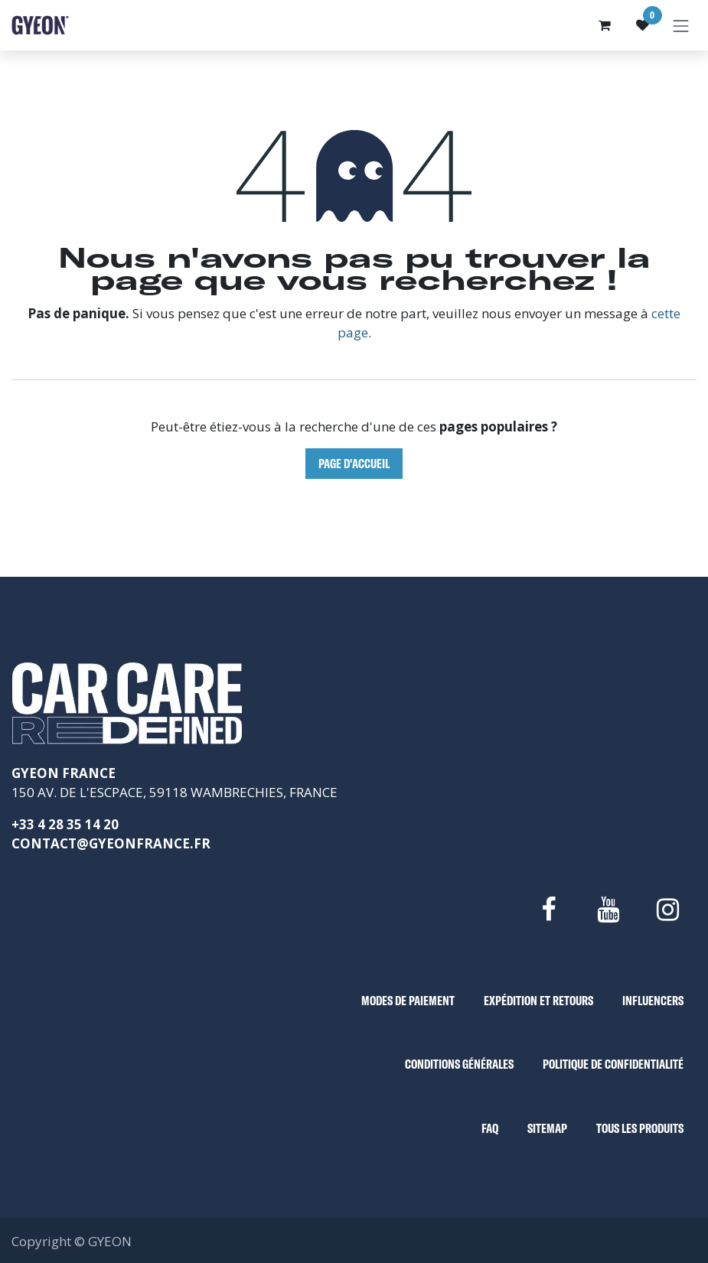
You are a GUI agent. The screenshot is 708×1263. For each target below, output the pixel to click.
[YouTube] (608, 910)
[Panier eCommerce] (605, 25)
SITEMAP (547, 1128)
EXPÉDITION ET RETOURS (538, 1000)
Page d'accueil (354, 463)
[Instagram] (668, 910)
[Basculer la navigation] (681, 25)
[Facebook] (548, 910)
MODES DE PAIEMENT (408, 1000)
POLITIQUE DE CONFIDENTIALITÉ (613, 1064)
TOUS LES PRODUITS (640, 1128)
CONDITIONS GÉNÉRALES (459, 1064)
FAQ (489, 1128)
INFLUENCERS (653, 1000)
